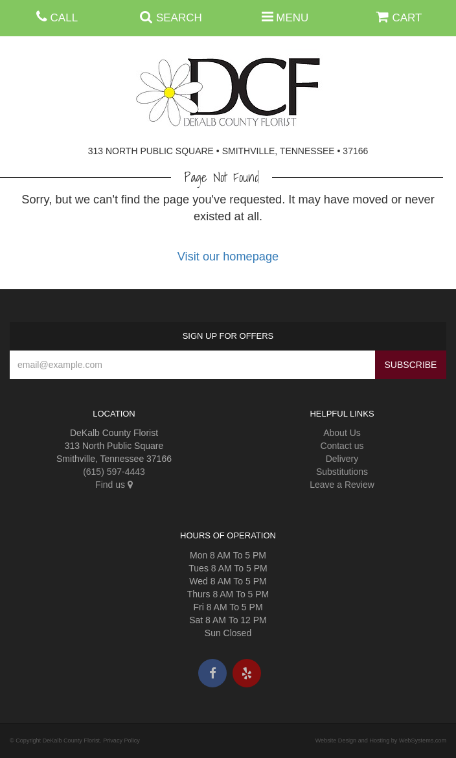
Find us (114, 484)
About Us (342, 433)
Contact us (342, 446)
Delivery (342, 459)
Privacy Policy (121, 740)
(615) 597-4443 (114, 471)
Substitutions (342, 471)
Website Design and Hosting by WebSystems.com (380, 740)
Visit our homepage (228, 256)
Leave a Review (342, 484)
